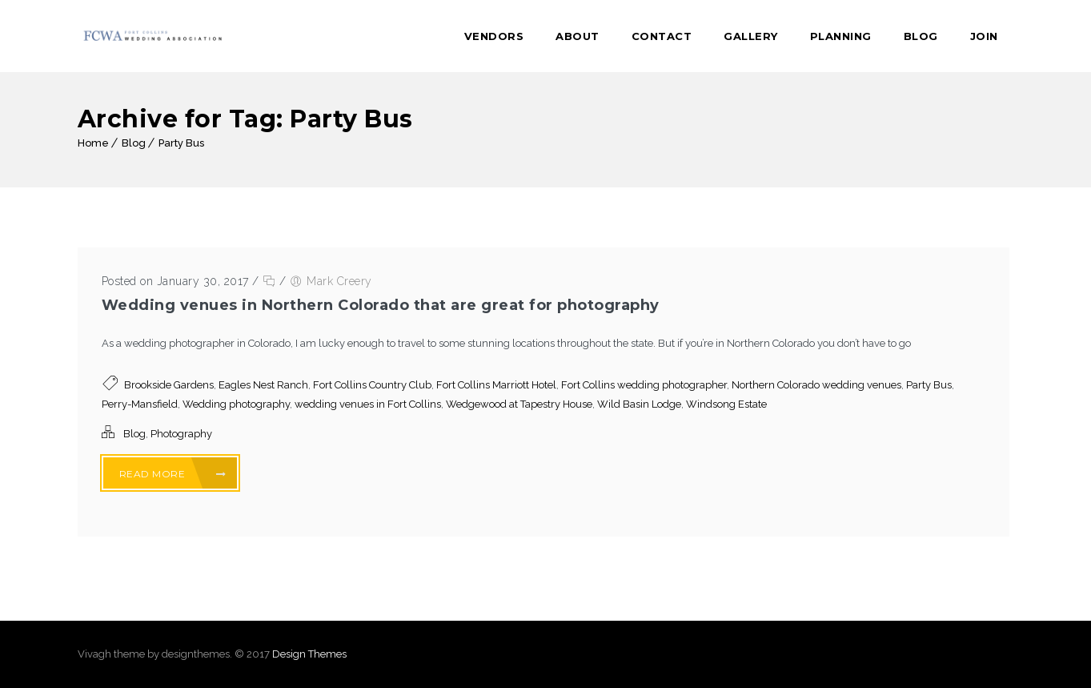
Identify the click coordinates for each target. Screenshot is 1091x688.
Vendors (494, 36)
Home (93, 143)
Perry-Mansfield (140, 404)
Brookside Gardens (169, 385)
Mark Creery (339, 281)
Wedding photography (236, 404)
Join (984, 36)
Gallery (751, 36)
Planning (841, 36)
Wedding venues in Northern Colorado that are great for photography (381, 305)
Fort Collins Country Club (372, 385)
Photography (181, 434)
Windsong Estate (726, 404)
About (578, 36)
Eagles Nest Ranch (263, 385)
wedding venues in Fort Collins (368, 404)
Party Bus (181, 143)
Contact (662, 36)
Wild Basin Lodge (639, 404)
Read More (173, 474)
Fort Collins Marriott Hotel (496, 385)
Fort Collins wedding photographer (644, 385)
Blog (921, 36)
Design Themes (309, 654)
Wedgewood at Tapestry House (519, 404)
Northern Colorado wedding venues (816, 385)
